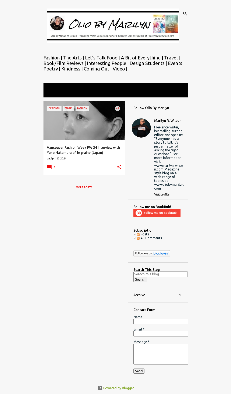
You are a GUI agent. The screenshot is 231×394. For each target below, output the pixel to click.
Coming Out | (98, 68)
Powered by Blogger (115, 388)
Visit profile (161, 194)
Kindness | (72, 68)
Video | (120, 68)
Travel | (172, 57)
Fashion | (53, 57)
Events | (176, 63)
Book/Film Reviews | (65, 63)
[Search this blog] (160, 274)
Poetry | (52, 68)
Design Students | (149, 63)
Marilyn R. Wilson (167, 120)
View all (52, 93)
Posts (143, 234)
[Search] (185, 13)
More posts (84, 187)
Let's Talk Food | (103, 57)
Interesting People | (108, 63)
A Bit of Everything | (142, 57)
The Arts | (74, 57)
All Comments (149, 238)
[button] (119, 167)
